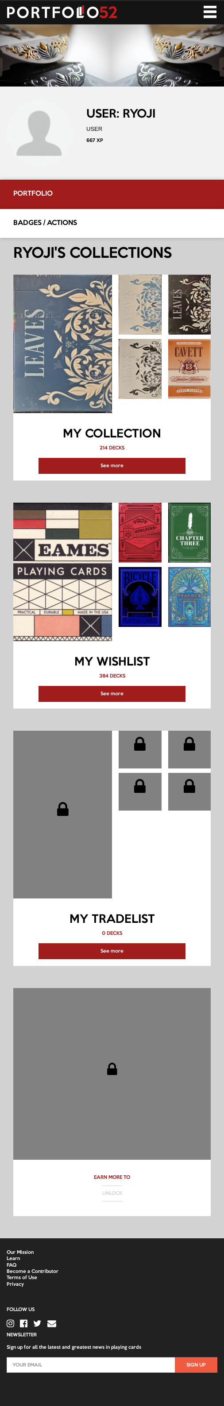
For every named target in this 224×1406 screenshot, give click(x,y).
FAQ (11, 1265)
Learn (13, 1258)
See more (112, 466)
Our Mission (20, 1252)
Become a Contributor (32, 1271)
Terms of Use (22, 1278)
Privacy (15, 1284)
